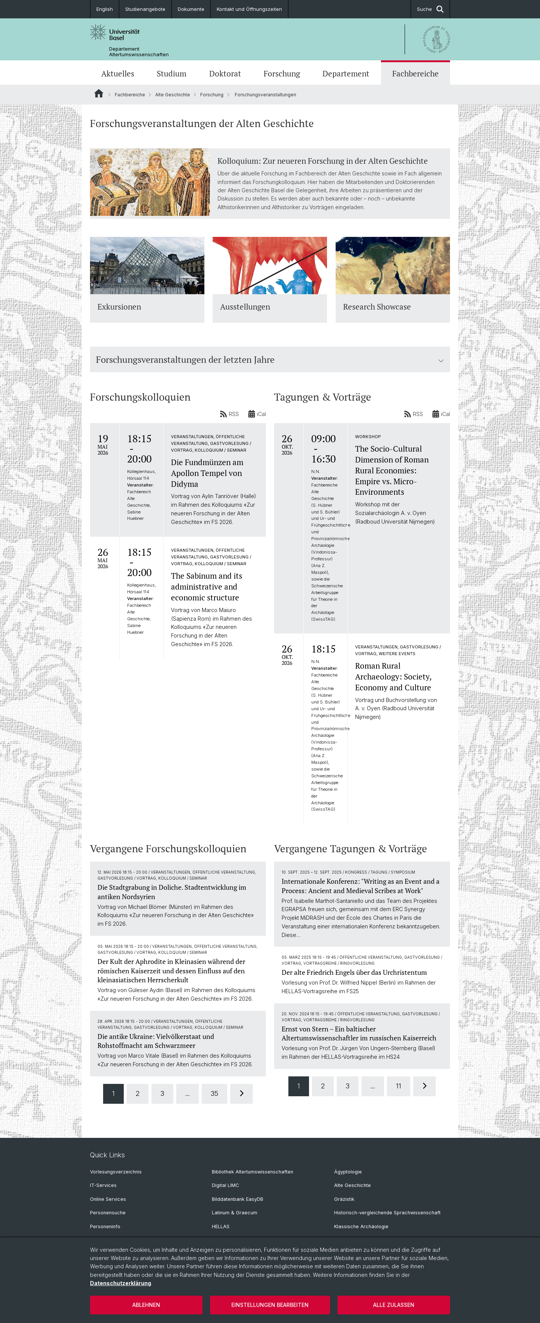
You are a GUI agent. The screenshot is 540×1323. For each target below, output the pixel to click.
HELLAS (221, 1226)
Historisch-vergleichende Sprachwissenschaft (387, 1212)
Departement (345, 73)
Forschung (282, 73)
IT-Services (103, 1185)
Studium (171, 73)
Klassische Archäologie (361, 1226)
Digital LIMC (225, 1185)
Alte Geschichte (172, 94)
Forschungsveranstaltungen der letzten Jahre (270, 359)
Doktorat (225, 73)
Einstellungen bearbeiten (270, 1305)
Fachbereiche (415, 73)
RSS (229, 414)
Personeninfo (105, 1226)
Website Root (98, 93)
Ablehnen (146, 1305)
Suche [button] (430, 9)
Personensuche (108, 1212)
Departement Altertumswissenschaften (139, 51)
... (187, 1093)
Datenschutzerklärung (120, 1283)
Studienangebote (145, 9)
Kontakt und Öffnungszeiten (249, 9)
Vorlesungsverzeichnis (116, 1172)
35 (214, 1093)
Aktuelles (117, 73)
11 (398, 1086)
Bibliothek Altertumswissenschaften (252, 1172)
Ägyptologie (348, 1172)
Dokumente (191, 9)
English (104, 9)
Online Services (108, 1199)
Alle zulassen (393, 1305)
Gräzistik (344, 1199)
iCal (257, 414)
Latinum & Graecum (234, 1212)
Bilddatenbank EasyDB (237, 1199)
